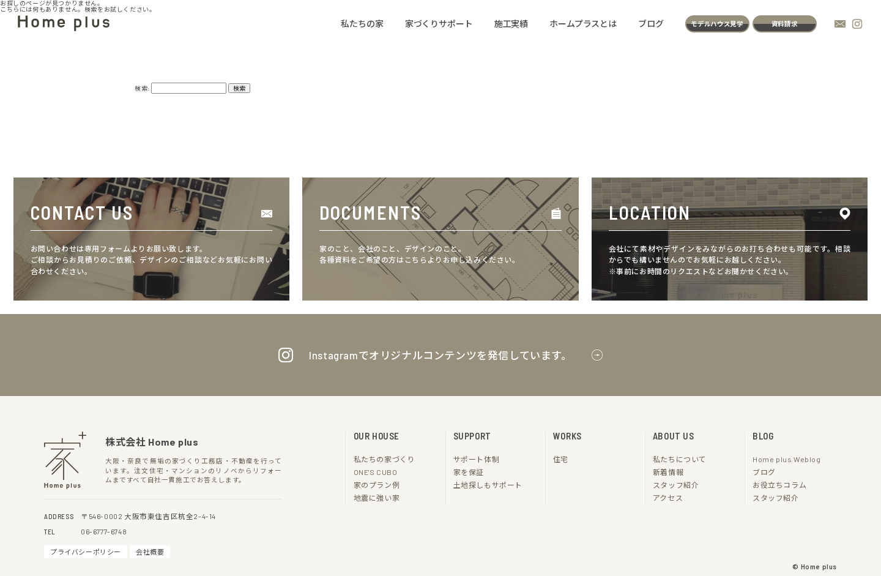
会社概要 (150, 551)
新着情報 (668, 471)
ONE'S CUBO (378, 471)
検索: (142, 87)
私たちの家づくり (384, 458)
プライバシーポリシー (85, 551)
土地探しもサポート (487, 484)
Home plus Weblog (786, 458)
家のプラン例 (377, 484)
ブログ (651, 24)
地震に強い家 (377, 497)
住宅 (560, 458)
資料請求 (784, 24)
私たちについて (680, 458)
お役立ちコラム (779, 484)
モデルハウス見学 (717, 24)
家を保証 (468, 471)
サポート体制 (476, 458)
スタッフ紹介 (676, 484)
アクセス (668, 497)
